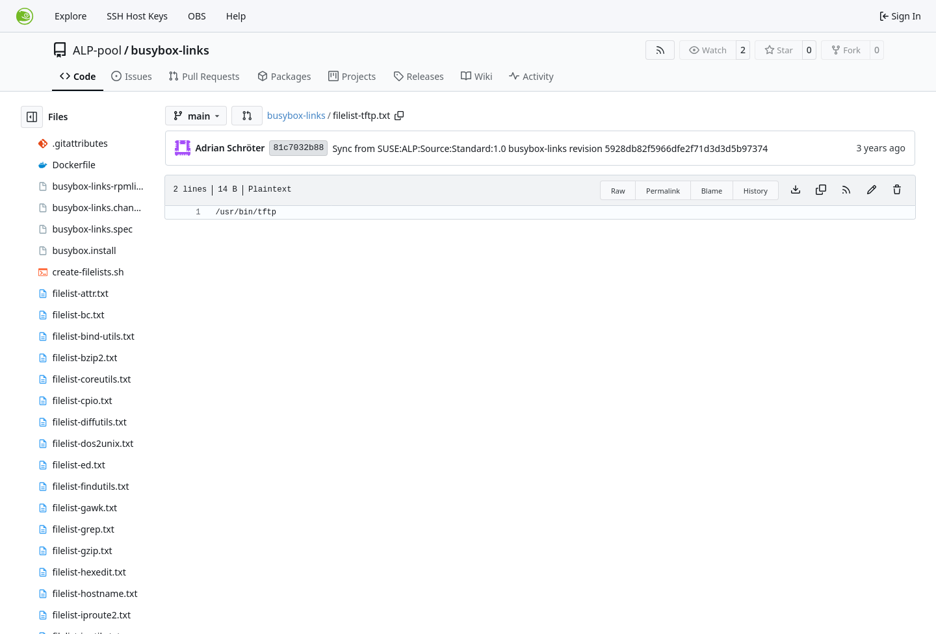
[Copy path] (399, 115)
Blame (712, 191)
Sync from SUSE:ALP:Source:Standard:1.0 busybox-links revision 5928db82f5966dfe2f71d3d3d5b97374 (550, 148)
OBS (197, 16)
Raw (618, 191)
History (756, 191)
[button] (247, 115)
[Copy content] (821, 190)
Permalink (663, 191)
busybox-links (170, 50)
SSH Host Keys (137, 16)
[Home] (24, 16)
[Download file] (795, 190)
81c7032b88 (298, 148)
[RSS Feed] (660, 50)
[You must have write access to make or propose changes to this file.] (897, 190)
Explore (70, 16)
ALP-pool (97, 50)
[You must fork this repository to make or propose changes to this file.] (871, 190)
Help (236, 16)
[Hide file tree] (32, 117)
